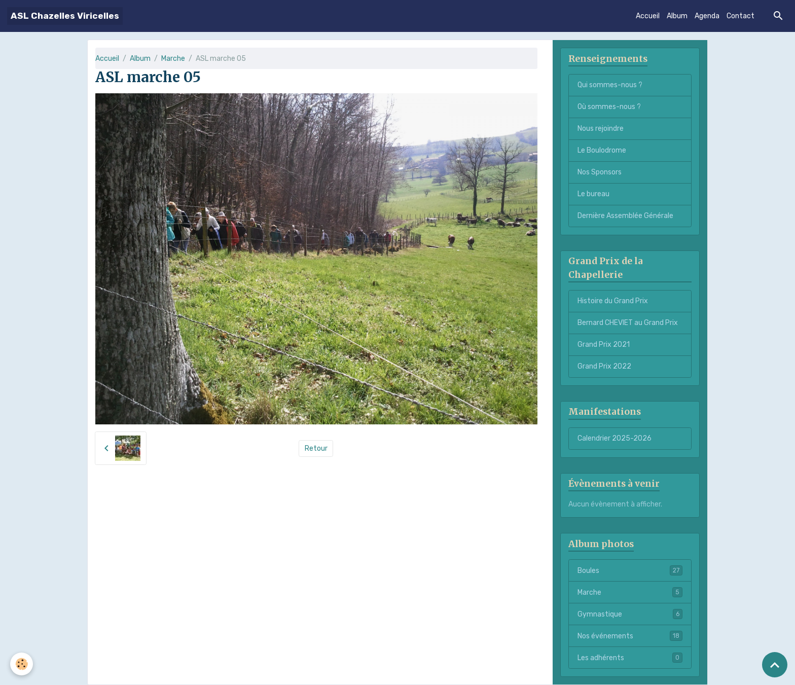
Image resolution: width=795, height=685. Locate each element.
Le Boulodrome (601, 150)
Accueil (648, 16)
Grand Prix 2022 (604, 366)
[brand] (65, 16)
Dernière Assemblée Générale (625, 215)
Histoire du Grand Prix (612, 301)
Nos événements (629, 636)
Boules (629, 570)
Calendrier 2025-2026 (614, 438)
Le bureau (593, 194)
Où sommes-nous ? (609, 106)
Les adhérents (629, 658)
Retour (316, 448)
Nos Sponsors (599, 172)
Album (677, 16)
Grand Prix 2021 (603, 344)
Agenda (707, 16)
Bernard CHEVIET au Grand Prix (627, 322)
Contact (740, 16)
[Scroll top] (774, 664)
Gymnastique (629, 614)
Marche (173, 58)
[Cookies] (21, 664)
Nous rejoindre (600, 128)
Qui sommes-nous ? (609, 85)
